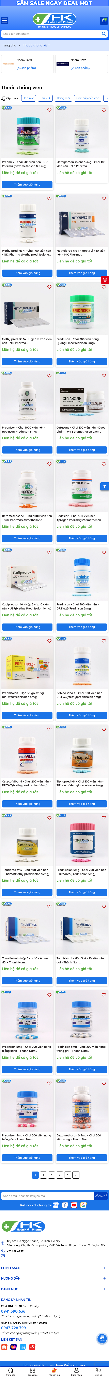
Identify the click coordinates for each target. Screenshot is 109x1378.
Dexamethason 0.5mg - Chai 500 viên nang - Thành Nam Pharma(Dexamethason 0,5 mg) (79, 1138)
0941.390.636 (13, 1311)
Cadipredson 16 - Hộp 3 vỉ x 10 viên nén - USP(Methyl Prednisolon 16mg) (26, 606)
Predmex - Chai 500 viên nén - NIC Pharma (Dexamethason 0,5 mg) (25, 164)
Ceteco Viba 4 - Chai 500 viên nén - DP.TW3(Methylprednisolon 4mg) (80, 695)
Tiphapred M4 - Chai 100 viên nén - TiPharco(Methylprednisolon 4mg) (80, 783)
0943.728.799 (13, 1327)
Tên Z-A (45, 98)
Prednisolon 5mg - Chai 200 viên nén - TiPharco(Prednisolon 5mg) (81, 872)
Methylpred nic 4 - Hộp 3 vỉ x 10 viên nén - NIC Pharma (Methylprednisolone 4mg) (81, 253)
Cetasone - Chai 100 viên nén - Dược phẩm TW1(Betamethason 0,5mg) (81, 429)
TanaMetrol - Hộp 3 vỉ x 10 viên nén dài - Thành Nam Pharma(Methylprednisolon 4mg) (25, 960)
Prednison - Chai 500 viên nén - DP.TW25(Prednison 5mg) (78, 606)
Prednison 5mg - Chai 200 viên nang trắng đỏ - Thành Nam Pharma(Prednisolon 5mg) (26, 1138)
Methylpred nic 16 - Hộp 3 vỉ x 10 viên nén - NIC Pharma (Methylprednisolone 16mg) (27, 341)
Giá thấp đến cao (87, 98)
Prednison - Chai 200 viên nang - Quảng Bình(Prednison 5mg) (79, 341)
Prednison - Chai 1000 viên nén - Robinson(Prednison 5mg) (23, 429)
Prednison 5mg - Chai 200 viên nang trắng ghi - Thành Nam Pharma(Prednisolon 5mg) (81, 1049)
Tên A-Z (29, 98)
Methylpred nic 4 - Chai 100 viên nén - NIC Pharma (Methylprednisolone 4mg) (26, 253)
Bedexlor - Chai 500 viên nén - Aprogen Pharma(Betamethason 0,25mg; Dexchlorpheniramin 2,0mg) (81, 518)
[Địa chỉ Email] (54, 1196)
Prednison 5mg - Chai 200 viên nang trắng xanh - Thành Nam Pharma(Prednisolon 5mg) (26, 1049)
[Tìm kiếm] (104, 34)
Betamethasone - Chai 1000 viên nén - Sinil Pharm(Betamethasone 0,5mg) (27, 518)
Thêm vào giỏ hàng (27, 184)
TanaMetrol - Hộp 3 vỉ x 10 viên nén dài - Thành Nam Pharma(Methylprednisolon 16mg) (80, 960)
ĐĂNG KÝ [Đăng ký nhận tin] (101, 1195)
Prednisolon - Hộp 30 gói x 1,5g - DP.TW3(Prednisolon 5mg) (24, 695)
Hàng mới (63, 98)
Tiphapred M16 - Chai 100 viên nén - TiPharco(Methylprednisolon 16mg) (26, 872)
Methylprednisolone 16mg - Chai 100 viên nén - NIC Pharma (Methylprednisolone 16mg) (81, 164)
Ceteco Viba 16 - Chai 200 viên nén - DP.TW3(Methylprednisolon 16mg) (26, 783)
